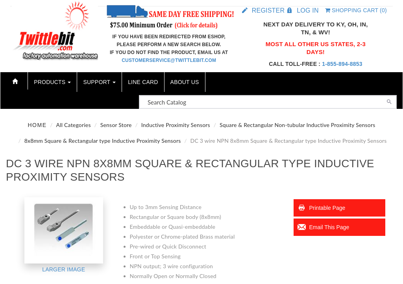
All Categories (73, 124)
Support (99, 82)
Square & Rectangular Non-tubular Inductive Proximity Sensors (297, 124)
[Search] (389, 101)
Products (52, 82)
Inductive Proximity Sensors (175, 124)
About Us (184, 82)
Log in (307, 10)
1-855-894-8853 (342, 64)
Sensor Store (116, 124)
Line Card (143, 82)
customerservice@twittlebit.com (169, 60)
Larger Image (63, 269)
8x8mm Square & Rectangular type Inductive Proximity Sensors (102, 140)
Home (37, 125)
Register (268, 10)
